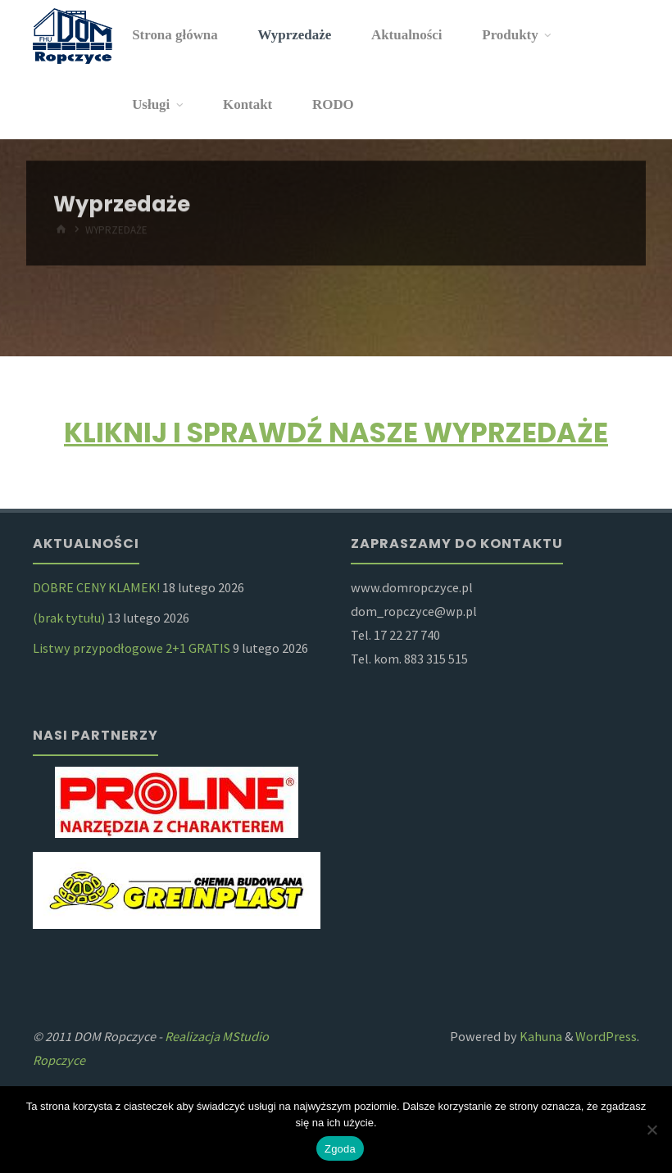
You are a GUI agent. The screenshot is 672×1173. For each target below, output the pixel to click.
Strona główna (175, 35)
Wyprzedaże (295, 35)
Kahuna (539, 1036)
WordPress (606, 1036)
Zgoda (340, 1149)
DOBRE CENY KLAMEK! (96, 587)
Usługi (151, 104)
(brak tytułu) (69, 617)
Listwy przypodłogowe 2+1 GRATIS (131, 648)
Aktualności (407, 35)
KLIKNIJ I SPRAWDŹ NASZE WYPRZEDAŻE (336, 433)
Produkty (510, 35)
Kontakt (247, 104)
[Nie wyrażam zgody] (651, 1129)
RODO (333, 104)
